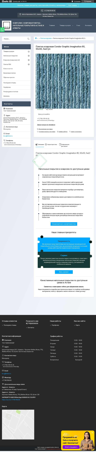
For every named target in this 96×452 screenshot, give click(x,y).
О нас (78, 25)
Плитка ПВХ (7, 64)
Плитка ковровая (46, 38)
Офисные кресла (8, 77)
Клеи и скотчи (8, 68)
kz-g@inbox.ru (7, 136)
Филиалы (6, 96)
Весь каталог (64, 272)
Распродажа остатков (10, 91)
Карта (78, 325)
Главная (52, 25)
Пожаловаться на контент (54, 449)
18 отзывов (77, 1)
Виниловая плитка (9, 73)
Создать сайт (16, 1)
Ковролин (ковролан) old (11, 60)
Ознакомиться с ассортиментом (64, 224)
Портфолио (7, 87)
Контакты (88, 25)
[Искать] (28, 38)
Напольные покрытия (10, 56)
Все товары (72, 5)
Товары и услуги (65, 25)
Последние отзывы (9, 83)
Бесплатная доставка (45, 129)
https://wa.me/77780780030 (11, 400)
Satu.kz (57, 447)
